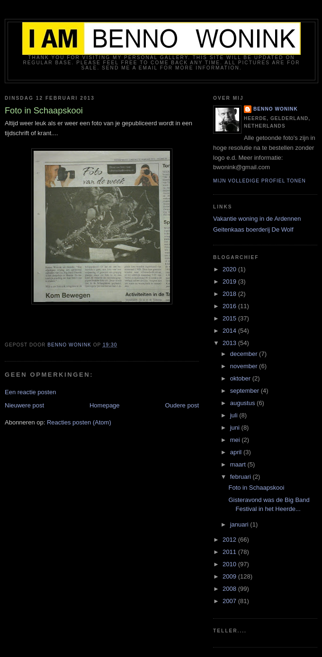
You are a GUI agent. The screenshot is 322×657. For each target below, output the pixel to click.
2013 (230, 342)
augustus (243, 402)
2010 (230, 564)
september (245, 390)
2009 (230, 576)
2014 (230, 330)
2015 (230, 318)
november (244, 366)
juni (236, 427)
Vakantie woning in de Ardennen (257, 218)
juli (235, 415)
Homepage (104, 405)
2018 (230, 293)
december (244, 353)
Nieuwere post (24, 405)
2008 (230, 588)
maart (239, 464)
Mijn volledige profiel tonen (259, 180)
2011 (230, 551)
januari (240, 524)
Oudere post (182, 405)
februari (241, 476)
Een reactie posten (30, 392)
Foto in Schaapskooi (256, 487)
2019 (230, 281)
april (236, 452)
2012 (230, 539)
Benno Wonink (275, 109)
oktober (241, 378)
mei (236, 439)
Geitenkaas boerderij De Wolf (253, 229)
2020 (230, 269)
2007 (230, 601)
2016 (230, 306)
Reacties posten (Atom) (79, 422)
